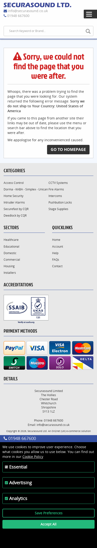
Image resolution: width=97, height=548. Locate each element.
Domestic (10, 253)
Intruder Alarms (14, 202)
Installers (10, 273)
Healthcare (11, 240)
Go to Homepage (68, 149)
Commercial (12, 260)
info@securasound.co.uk (28, 10)
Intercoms (55, 196)
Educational (11, 246)
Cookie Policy (32, 456)
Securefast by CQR (16, 209)
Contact (57, 266)
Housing (9, 266)
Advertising (20, 482)
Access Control (14, 183)
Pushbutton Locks (60, 202)
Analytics (18, 498)
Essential (18, 467)
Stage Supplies (58, 209)
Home (56, 240)
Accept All (48, 524)
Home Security (13, 196)
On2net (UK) (59, 431)
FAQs (55, 260)
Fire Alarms (56, 189)
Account (57, 246)
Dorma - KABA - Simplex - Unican (26, 189)
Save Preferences (48, 513)
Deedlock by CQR (15, 215)
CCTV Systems (58, 183)
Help (55, 253)
